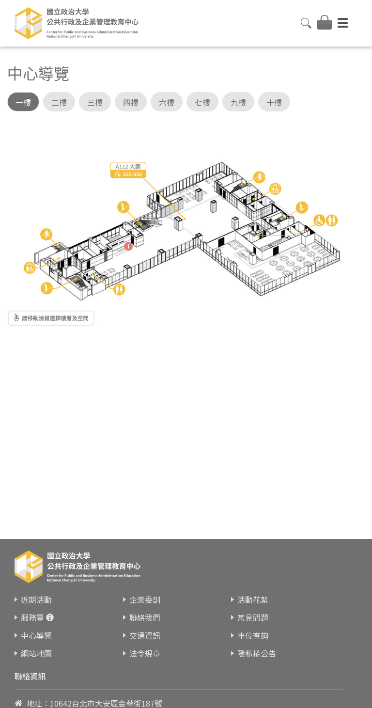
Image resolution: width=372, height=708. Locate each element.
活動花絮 (252, 591)
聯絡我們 (144, 608)
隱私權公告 (256, 644)
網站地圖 (36, 644)
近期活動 (36, 591)
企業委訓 (144, 591)
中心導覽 (36, 626)
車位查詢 (252, 626)
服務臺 (32, 608)
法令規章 (144, 644)
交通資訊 (144, 626)
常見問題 (252, 608)
